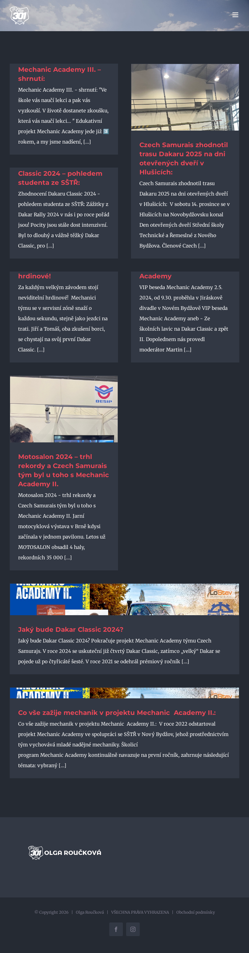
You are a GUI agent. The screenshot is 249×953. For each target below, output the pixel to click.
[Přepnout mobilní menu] (235, 14)
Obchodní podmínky (195, 912)
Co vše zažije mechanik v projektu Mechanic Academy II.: (118, 713)
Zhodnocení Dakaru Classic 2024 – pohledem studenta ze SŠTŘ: (60, 173)
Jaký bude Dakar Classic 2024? (71, 629)
